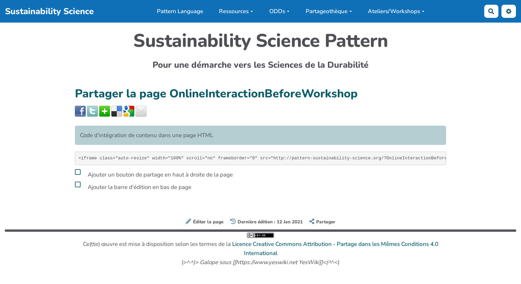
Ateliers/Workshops (396, 11)
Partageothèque (329, 11)
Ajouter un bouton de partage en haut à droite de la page (154, 173)
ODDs (279, 11)
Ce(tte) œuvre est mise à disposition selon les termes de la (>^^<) (260, 249)
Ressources (236, 11)
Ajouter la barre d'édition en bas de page (133, 186)
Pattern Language (180, 11)
